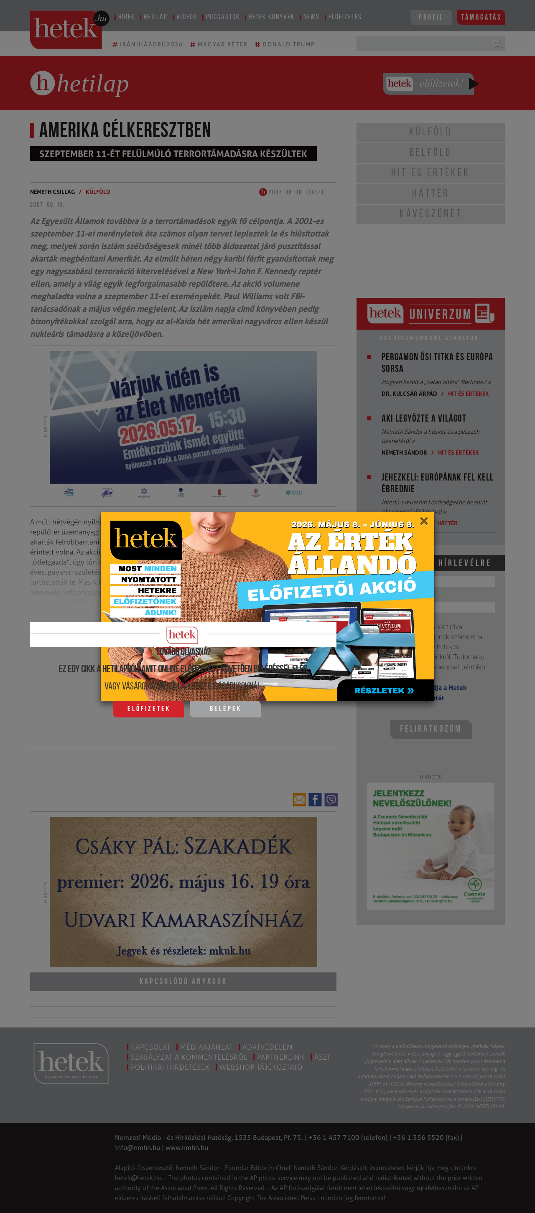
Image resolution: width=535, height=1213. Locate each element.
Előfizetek (149, 709)
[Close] (423, 524)
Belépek (226, 709)
